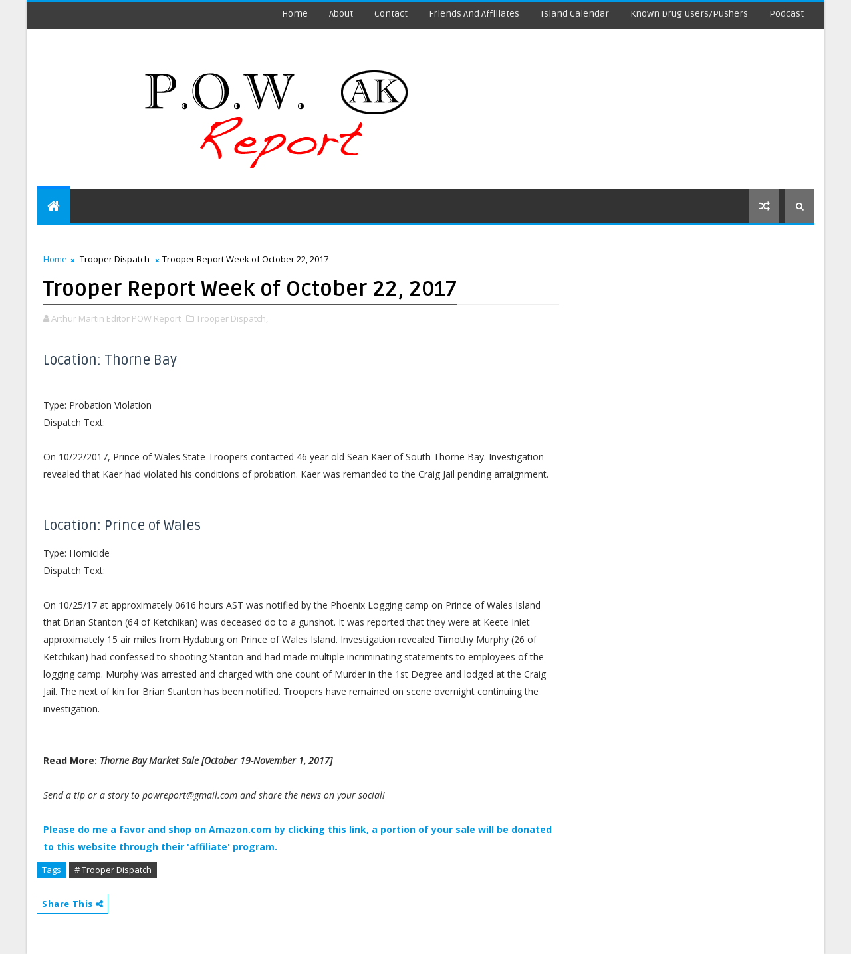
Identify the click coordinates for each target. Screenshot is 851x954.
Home (295, 13)
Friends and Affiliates (474, 13)
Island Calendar (575, 13)
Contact (391, 13)
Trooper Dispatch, (232, 318)
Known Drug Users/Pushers (689, 13)
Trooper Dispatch (115, 259)
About (341, 13)
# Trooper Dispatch (113, 870)
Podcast (786, 13)
